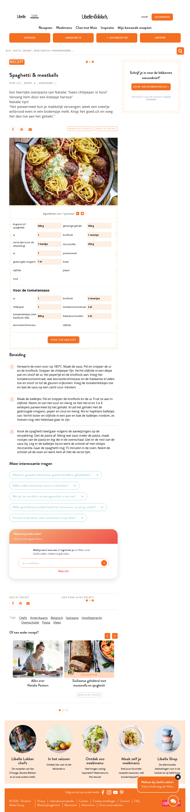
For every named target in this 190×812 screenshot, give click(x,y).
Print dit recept (106, 128)
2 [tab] (63, 710)
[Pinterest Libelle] (122, 792)
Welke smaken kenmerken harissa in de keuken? (44, 485)
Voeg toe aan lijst (63, 339)
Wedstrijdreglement (48, 805)
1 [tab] (60, 710)
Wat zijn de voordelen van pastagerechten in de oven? (48, 496)
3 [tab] (67, 710)
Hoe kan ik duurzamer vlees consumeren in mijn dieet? (48, 517)
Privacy (41, 801)
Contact (127, 801)
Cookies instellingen (106, 801)
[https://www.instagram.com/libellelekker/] (109, 792)
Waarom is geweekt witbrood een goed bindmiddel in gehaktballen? (55, 475)
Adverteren (90, 805)
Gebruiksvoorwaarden (63, 801)
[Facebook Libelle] (103, 792)
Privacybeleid (151, 99)
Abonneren (71, 805)
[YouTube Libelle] (116, 792)
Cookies (85, 801)
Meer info (63, 570)
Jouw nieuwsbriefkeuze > (151, 86)
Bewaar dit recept (80, 128)
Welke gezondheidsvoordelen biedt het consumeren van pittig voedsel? (58, 507)
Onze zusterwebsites (113, 805)
